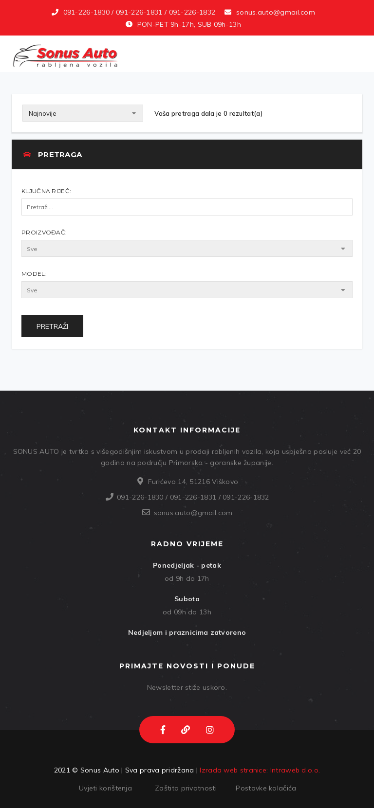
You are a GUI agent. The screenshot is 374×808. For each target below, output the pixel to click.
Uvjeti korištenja (105, 788)
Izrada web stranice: (234, 770)
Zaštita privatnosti (186, 788)
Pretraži (52, 326)
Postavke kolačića (266, 788)
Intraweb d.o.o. (295, 770)
